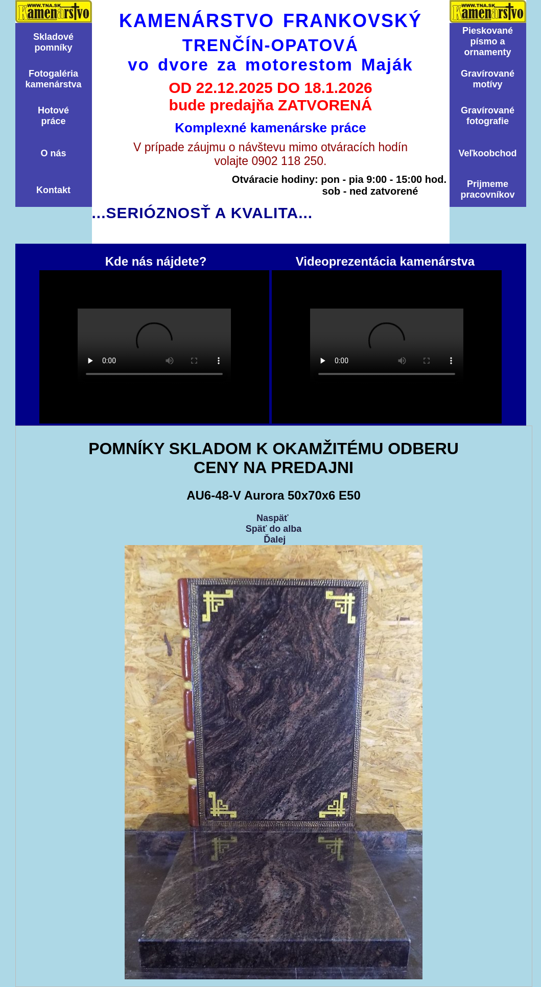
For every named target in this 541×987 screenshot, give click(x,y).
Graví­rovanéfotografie (487, 115)
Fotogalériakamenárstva (53, 78)
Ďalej (275, 539)
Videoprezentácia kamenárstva (387, 347)
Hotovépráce (53, 115)
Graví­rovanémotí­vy (487, 78)
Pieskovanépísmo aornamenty (487, 41)
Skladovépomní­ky (53, 42)
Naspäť (272, 518)
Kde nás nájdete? (154, 347)
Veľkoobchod (488, 153)
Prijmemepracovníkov (487, 189)
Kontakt (53, 190)
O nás (53, 153)
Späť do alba (274, 529)
